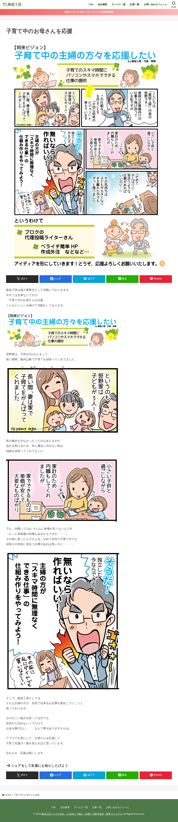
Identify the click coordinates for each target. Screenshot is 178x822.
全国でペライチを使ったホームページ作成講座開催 (89, 12)
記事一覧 (134, 4)
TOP (91, 4)
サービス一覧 (119, 4)
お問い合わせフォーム (155, 4)
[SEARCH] (173, 4)
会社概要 (102, 4)
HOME (8, 795)
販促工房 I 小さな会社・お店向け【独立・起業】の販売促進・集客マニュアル (82, 814)
